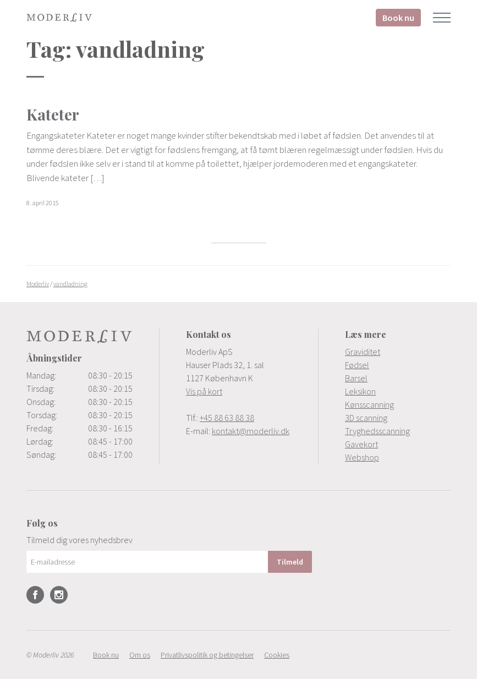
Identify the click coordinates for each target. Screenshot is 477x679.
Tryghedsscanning (377, 430)
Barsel (356, 378)
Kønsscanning (369, 404)
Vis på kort (204, 391)
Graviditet (362, 351)
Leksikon (360, 391)
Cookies (276, 655)
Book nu (398, 17)
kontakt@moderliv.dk (250, 430)
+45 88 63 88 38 (227, 417)
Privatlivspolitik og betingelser (207, 655)
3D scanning (366, 417)
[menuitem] (398, 351)
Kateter (52, 114)
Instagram (59, 595)
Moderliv (59, 17)
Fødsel (357, 364)
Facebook (35, 595)
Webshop (362, 457)
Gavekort (361, 444)
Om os (139, 655)
